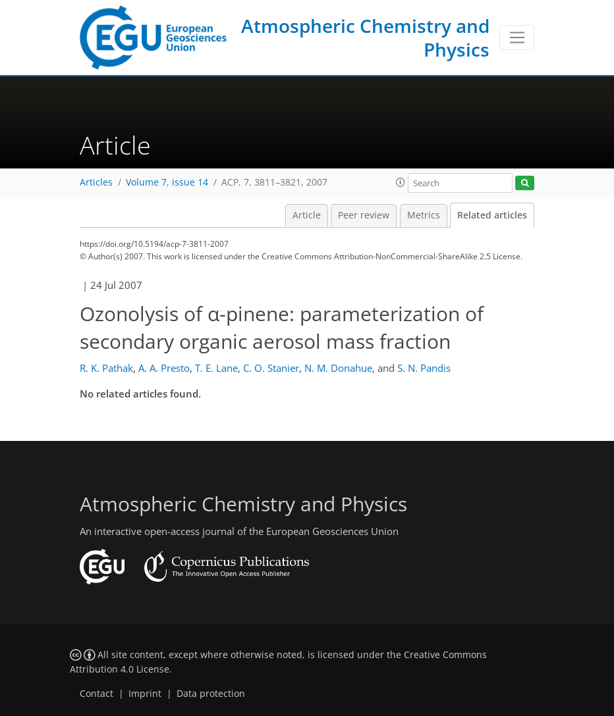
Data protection (211, 694)
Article (307, 215)
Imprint (144, 694)
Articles (96, 182)
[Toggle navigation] (516, 37)
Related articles (492, 215)
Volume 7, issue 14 (167, 182)
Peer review (363, 215)
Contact (96, 694)
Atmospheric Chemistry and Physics (365, 37)
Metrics (423, 215)
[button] (400, 182)
